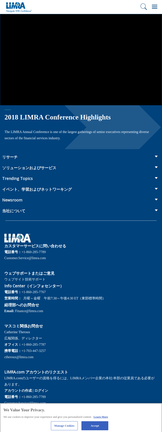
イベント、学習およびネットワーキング (37, 189)
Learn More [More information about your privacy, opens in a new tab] (100, 418)
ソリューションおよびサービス (29, 167)
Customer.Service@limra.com (25, 258)
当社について (13, 210)
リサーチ (10, 156)
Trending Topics (17, 178)
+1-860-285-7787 (33, 344)
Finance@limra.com (29, 311)
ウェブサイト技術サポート (25, 279)
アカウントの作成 (18, 390)
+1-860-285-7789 (33, 252)
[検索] (143, 6)
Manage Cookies (64, 427)
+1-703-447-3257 (33, 351)
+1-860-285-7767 (33, 292)
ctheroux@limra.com (19, 357)
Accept (95, 427)
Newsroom (12, 200)
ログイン (41, 390)
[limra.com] (18, 6)
